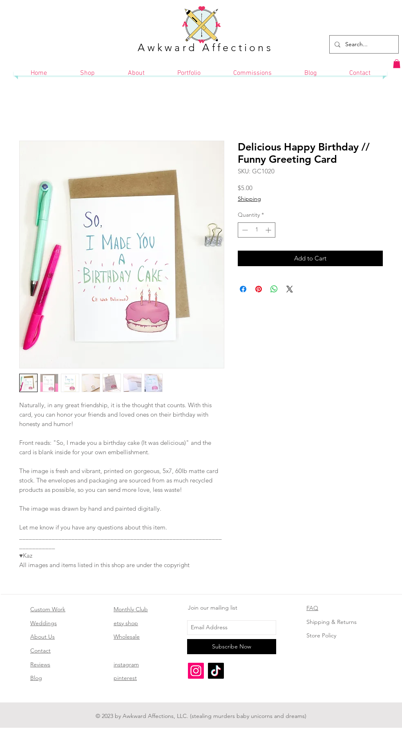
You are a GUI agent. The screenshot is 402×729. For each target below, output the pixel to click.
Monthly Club (131, 609)
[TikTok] (216, 671)
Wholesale (127, 636)
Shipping (249, 198)
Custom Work (47, 609)
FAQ (312, 608)
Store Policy (321, 635)
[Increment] (269, 230)
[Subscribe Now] (231, 646)
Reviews (40, 664)
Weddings (43, 623)
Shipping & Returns (331, 622)
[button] (396, 63)
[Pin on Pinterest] (259, 289)
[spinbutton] (256, 230)
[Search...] (363, 44)
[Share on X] (290, 289)
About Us (42, 636)
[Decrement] (244, 230)
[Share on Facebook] (243, 289)
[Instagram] (196, 671)
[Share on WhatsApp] (274, 289)
